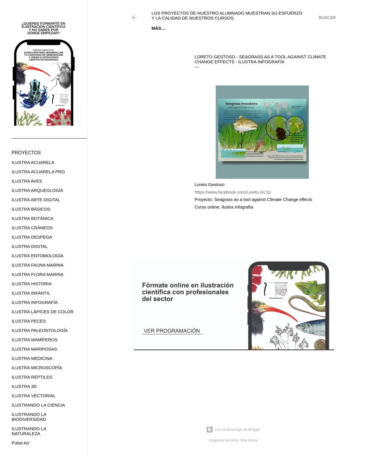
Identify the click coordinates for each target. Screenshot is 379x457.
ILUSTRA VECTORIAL (34, 395)
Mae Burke (248, 440)
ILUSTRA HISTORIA (32, 283)
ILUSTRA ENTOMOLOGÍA (37, 255)
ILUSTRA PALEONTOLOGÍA (40, 330)
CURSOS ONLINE (230, 28)
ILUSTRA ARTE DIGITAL (36, 199)
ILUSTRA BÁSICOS (31, 208)
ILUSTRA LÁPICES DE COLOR (43, 311)
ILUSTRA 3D (24, 386)
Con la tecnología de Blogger (233, 429)
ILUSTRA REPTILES (32, 376)
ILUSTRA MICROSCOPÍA (37, 367)
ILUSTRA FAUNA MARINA (37, 264)
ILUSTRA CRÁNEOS (32, 227)
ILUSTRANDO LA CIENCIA (38, 404)
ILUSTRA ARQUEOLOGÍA (37, 190)
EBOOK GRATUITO (188, 28)
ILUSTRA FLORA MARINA (37, 274)
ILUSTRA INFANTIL (31, 292)
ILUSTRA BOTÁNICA (32, 218)
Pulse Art (20, 442)
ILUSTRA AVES (27, 180)
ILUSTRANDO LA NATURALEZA (29, 431)
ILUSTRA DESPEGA (32, 236)
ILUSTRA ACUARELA (33, 162)
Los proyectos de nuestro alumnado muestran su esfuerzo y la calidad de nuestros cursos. (227, 15)
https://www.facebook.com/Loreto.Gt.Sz (233, 192)
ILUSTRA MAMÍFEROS (35, 339)
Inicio (158, 28)
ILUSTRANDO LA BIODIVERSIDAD (29, 417)
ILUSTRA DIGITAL (30, 246)
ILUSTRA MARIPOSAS (34, 348)
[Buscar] (327, 17)
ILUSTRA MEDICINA (32, 358)
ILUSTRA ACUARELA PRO (38, 171)
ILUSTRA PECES (29, 320)
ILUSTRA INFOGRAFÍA (35, 302)
